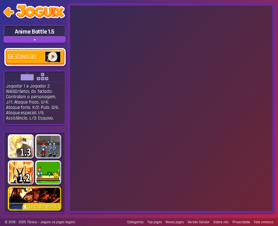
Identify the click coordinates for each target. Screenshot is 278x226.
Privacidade (241, 222)
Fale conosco (263, 222)
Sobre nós (221, 222)
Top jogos (154, 222)
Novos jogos (175, 222)
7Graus (32, 222)
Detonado (34, 56)
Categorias (135, 222)
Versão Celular (199, 222)
